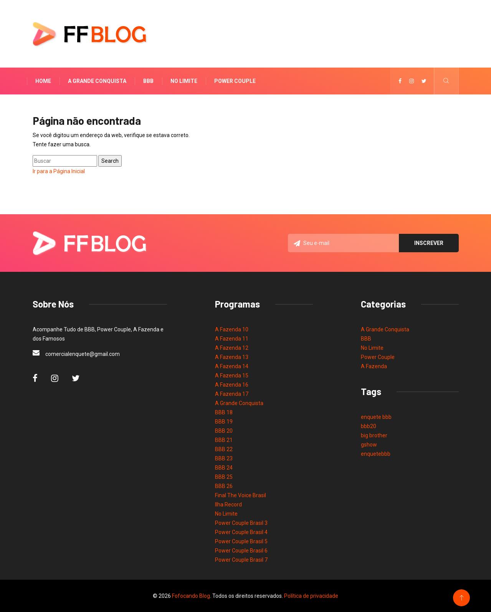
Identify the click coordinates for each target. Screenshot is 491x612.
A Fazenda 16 (231, 385)
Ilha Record (228, 504)
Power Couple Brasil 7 (241, 560)
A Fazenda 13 (231, 357)
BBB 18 (224, 412)
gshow (369, 445)
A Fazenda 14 (231, 366)
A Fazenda (374, 366)
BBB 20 (224, 431)
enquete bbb (376, 417)
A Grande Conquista (97, 81)
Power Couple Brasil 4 (241, 532)
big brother (374, 435)
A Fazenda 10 (231, 329)
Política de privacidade (311, 596)
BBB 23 (224, 458)
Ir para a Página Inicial (59, 171)
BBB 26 (224, 486)
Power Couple (235, 81)
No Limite (183, 81)
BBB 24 (224, 468)
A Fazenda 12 (231, 348)
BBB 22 (224, 449)
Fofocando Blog (191, 596)
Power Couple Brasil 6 (241, 550)
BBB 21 (224, 440)
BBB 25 (224, 477)
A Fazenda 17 (231, 394)
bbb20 (368, 426)
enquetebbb (375, 454)
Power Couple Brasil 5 (241, 541)
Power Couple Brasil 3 (241, 523)
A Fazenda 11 (231, 339)
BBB (148, 81)
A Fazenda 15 (231, 375)
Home (43, 81)
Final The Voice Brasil (240, 495)
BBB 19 (224, 421)
